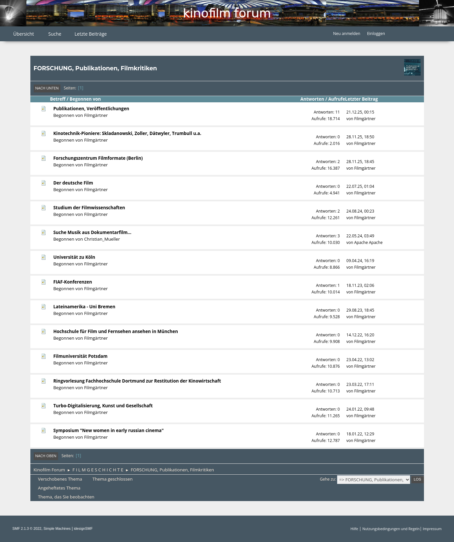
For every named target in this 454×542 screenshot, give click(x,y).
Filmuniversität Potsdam (80, 356)
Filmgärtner (96, 115)
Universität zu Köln (74, 257)
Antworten (312, 99)
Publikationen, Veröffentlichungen (91, 109)
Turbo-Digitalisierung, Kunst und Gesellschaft (103, 406)
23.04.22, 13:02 (360, 359)
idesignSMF (83, 528)
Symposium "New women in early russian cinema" (108, 430)
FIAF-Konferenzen (72, 282)
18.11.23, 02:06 (360, 285)
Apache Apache (368, 242)
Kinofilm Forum (227, 13)
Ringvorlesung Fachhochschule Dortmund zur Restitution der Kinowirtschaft (137, 381)
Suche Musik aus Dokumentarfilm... (92, 232)
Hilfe (354, 528)
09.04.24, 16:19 (360, 260)
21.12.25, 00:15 (360, 112)
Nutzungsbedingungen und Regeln (390, 528)
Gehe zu (327, 479)
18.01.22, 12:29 (360, 434)
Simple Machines (57, 528)
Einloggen (376, 33)
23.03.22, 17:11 (360, 384)
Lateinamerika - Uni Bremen (84, 307)
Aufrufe (336, 99)
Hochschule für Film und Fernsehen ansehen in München (115, 331)
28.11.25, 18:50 (360, 137)
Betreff (58, 99)
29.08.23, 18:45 (360, 310)
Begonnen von (85, 99)
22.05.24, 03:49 (360, 236)
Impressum (432, 528)
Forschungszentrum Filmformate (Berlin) (98, 158)
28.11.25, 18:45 (360, 161)
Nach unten (47, 87)
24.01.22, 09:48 (360, 409)
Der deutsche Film (73, 183)
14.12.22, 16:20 (360, 335)
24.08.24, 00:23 (360, 211)
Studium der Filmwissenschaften (89, 208)
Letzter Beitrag (364, 99)
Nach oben (45, 455)
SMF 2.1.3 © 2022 (27, 528)
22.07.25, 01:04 (360, 186)
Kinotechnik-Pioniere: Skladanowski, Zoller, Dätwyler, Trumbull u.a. (127, 133)
